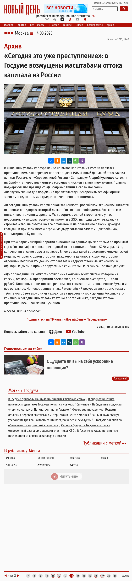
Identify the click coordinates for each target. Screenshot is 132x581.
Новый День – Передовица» (86, 319)
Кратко (22, 25)
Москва (22, 33)
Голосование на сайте (23, 349)
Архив (110, 25)
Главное (8, 25)
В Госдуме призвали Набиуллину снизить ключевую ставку (46, 399)
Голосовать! (120, 378)
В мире (67, 25)
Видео (79, 25)
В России (54, 25)
